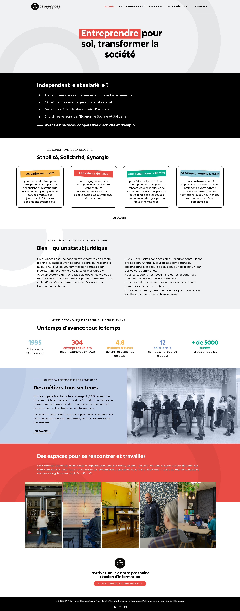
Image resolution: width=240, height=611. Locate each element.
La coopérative (177, 6)
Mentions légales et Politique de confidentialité (146, 601)
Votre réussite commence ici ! (120, 583)
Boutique (179, 601)
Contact (201, 6)
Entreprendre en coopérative (139, 6)
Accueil (109, 6)
